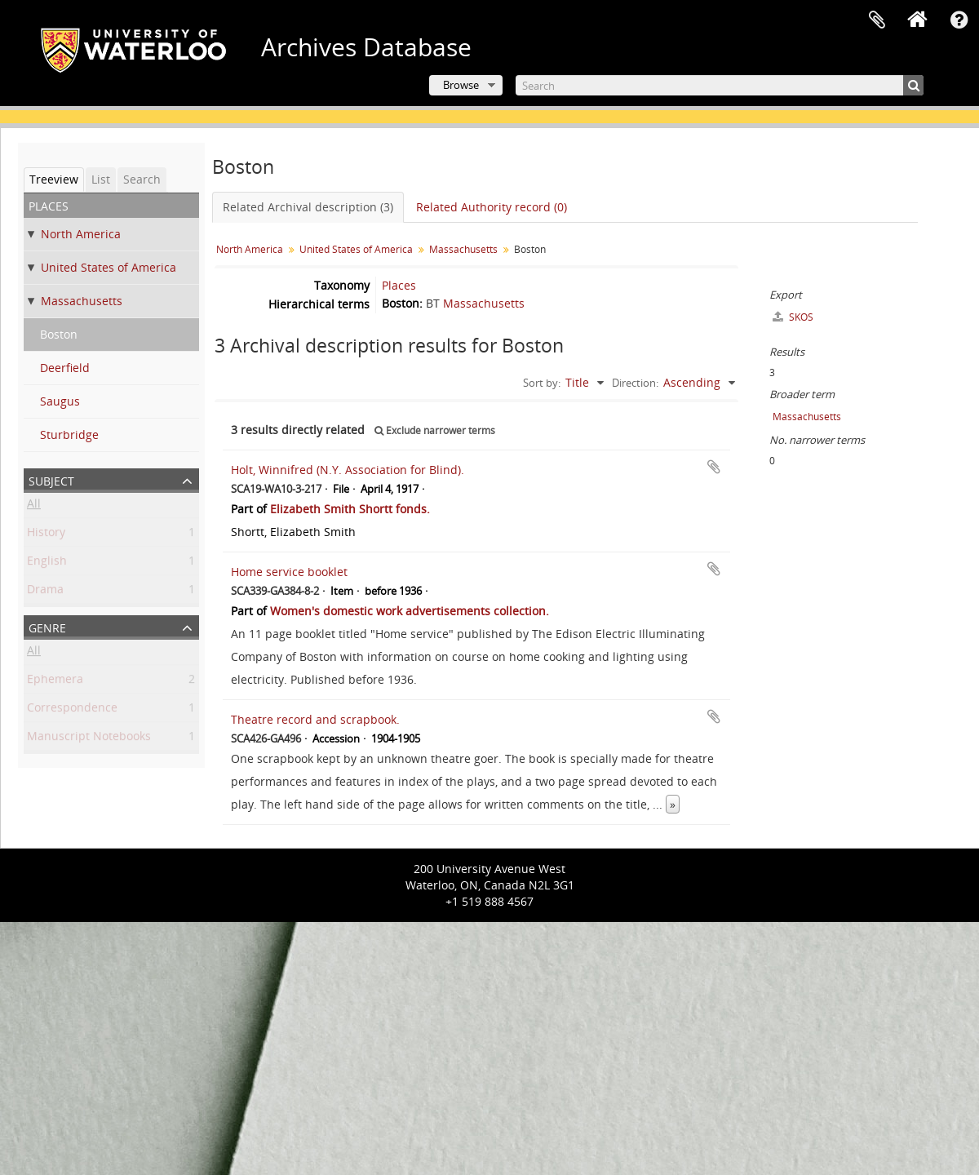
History (46, 535)
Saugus (60, 401)
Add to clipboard (714, 467)
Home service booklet (289, 571)
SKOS (793, 317)
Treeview (53, 179)
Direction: (635, 382)
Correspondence (72, 710)
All (34, 506)
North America (81, 234)
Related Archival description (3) (308, 207)
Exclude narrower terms (434, 430)
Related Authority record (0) (491, 207)
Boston (59, 334)
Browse (461, 85)
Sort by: (541, 382)
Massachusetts (81, 300)
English (47, 563)
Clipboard (877, 20)
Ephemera (55, 681)
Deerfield (65, 367)
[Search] (720, 85)
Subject (51, 479)
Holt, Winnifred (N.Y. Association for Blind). (347, 469)
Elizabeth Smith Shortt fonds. (350, 509)
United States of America (108, 267)
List (100, 179)
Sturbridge (69, 434)
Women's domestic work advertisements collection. (409, 611)
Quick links (958, 20)
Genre (47, 626)
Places (399, 285)
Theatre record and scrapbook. (315, 719)
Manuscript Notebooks (89, 739)
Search (142, 179)
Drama (45, 592)
